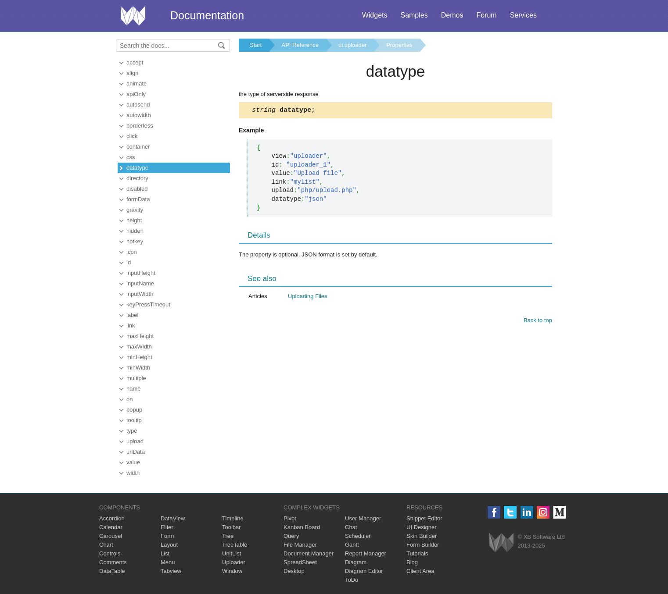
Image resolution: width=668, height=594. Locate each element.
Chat (351, 527)
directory (137, 178)
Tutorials (417, 553)
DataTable (112, 571)
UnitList (231, 553)
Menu (168, 562)
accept (134, 62)
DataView (173, 518)
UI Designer (421, 527)
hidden (135, 231)
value (133, 462)
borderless (139, 125)
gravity (134, 209)
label (132, 315)
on (129, 399)
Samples (413, 15)
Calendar (110, 527)
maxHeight (140, 336)
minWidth (138, 367)
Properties (399, 45)
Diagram (355, 562)
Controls (109, 553)
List (165, 553)
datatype (137, 167)
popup (134, 409)
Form (167, 536)
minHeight (139, 357)
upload (135, 441)
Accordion (112, 518)
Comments (113, 562)
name (133, 388)
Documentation (207, 15)
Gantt (352, 544)
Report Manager (365, 553)
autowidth (138, 115)
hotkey (134, 241)
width (133, 473)
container (138, 146)
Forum (486, 15)
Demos (452, 15)
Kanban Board (302, 527)
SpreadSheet (300, 562)
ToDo (351, 579)
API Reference (300, 45)
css (130, 157)
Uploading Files (307, 297)
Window (232, 571)
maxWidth (139, 346)
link (130, 325)
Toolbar (231, 527)
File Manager (300, 544)
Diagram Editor (364, 571)
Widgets (375, 15)
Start (256, 45)
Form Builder (422, 544)
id (128, 262)
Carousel (110, 536)
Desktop (294, 571)
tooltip (134, 420)
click (131, 136)
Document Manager (309, 553)
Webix (501, 542)
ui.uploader (352, 45)
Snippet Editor (424, 518)
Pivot (290, 518)
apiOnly (136, 94)
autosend (138, 104)
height (134, 220)
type (131, 430)
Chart (106, 544)
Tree (227, 536)
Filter (167, 527)
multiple (136, 378)
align (132, 73)
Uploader (233, 562)
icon (131, 252)
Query (291, 536)
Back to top (538, 321)
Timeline (233, 518)
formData (138, 199)
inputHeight (140, 273)
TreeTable (234, 544)
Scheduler (358, 536)
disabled (136, 188)
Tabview (171, 571)
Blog (412, 562)
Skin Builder (421, 536)
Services (523, 15)
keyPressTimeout (148, 304)
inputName (140, 283)
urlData (135, 451)
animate (136, 83)
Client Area (420, 571)
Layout (169, 544)
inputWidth (139, 294)
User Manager (363, 518)
